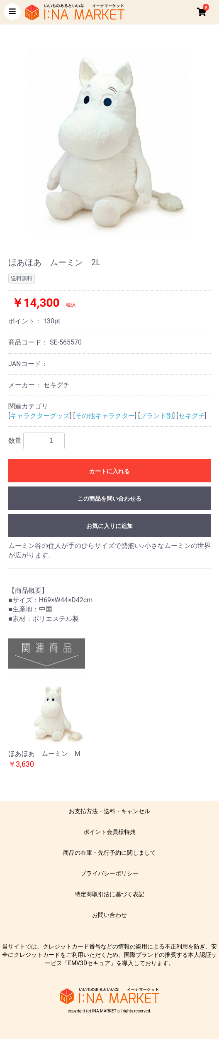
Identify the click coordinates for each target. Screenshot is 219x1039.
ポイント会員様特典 (109, 832)
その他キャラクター (105, 416)
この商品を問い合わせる (109, 498)
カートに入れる (109, 471)
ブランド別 (156, 416)
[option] (109, 142)
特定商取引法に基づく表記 (109, 894)
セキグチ (191, 416)
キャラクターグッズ (40, 416)
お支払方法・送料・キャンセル (109, 811)
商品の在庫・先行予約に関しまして (109, 852)
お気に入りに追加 (109, 526)
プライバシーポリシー (109, 873)
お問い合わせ (109, 915)
